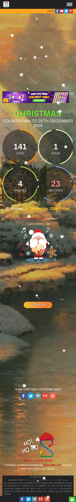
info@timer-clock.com (48, 480)
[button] (57, 11)
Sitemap (64, 480)
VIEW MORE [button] (38, 305)
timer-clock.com (38, 460)
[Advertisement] (37, 51)
